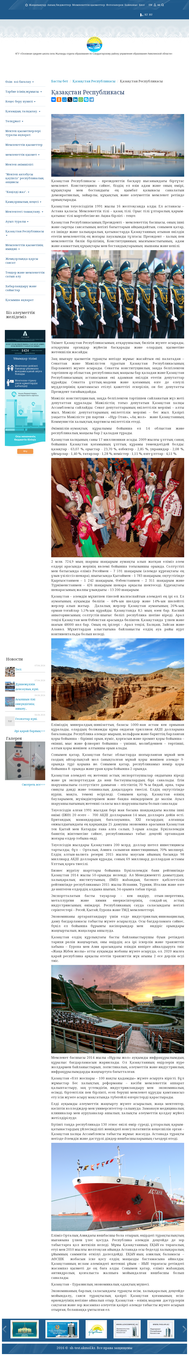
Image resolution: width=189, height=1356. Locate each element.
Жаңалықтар (37, 5)
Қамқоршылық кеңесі (23, 202)
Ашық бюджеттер (59, 5)
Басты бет (59, 81)
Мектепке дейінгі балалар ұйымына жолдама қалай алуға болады (24, 370)
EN (150, 5)
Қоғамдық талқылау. (22, 111)
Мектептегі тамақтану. (24, 211)
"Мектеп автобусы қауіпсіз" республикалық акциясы (24, 178)
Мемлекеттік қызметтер (88, 5)
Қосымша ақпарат (19, 300)
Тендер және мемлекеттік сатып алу (25, 274)
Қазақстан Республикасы (24, 232)
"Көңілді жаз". (17, 192)
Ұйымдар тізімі (25, 358)
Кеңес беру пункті (20, 101)
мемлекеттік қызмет (22, 154)
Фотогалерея (114, 5)
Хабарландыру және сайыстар (20, 288)
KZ (146, 14)
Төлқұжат (14, 121)
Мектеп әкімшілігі (19, 164)
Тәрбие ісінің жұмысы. (23, 91)
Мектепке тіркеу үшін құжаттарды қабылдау (22, 383)
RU (150, 14)
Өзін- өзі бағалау (19, 82)
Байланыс (131, 5)
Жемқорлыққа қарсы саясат (21, 260)
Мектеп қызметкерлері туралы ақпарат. (23, 133)
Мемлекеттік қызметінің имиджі (24, 247)
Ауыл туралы (17, 221)
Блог (142, 5)
